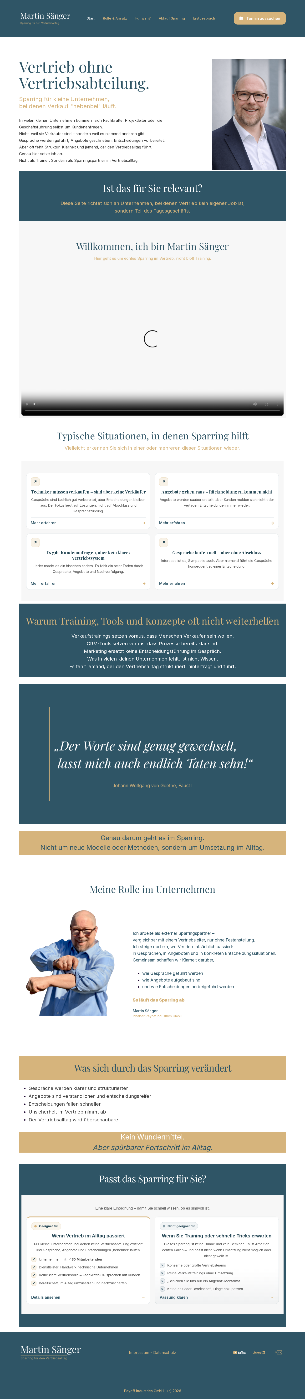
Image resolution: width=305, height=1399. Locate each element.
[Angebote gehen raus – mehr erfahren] (217, 501)
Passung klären (174, 1297)
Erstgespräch (204, 18)
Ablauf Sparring (172, 18)
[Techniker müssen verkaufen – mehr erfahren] (88, 501)
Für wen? (143, 18)
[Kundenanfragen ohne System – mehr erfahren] (88, 562)
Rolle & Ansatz (115, 18)
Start (91, 18)
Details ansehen (45, 1297)
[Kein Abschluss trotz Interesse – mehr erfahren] (217, 562)
